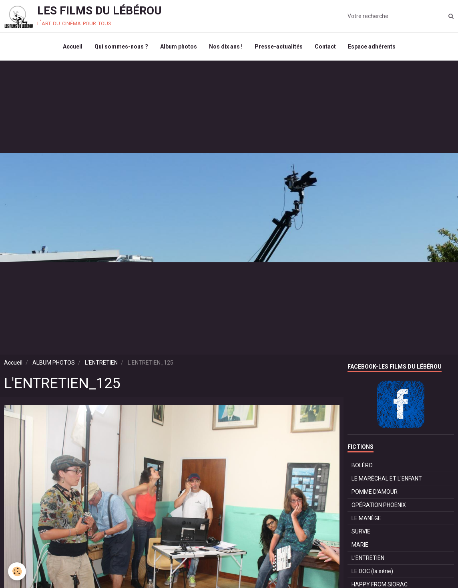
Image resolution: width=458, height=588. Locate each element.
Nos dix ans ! (226, 46)
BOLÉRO (362, 465)
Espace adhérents (372, 46)
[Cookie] (17, 571)
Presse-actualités (279, 46)
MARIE (360, 544)
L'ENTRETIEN (101, 362)
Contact (325, 46)
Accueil (72, 46)
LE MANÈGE (366, 518)
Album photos (178, 46)
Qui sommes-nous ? (121, 46)
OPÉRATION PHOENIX (379, 505)
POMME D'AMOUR (375, 492)
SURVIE (361, 531)
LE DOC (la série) (372, 571)
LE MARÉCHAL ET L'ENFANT (387, 478)
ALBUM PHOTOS (53, 362)
